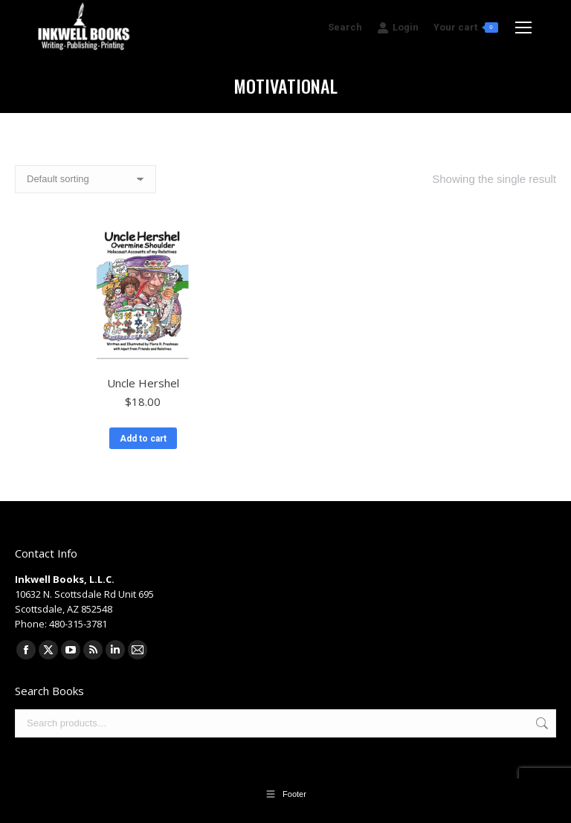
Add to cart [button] (143, 438)
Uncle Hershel (143, 382)
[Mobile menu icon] (523, 27)
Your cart (465, 27)
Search (540, 723)
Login (398, 27)
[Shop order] (85, 179)
